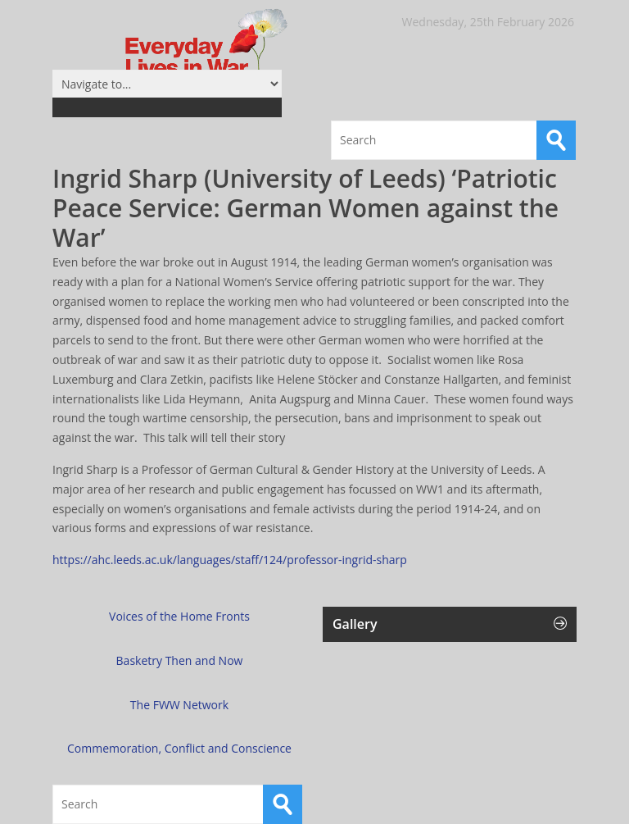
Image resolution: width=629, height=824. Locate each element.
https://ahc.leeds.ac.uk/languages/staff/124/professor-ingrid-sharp (229, 559)
